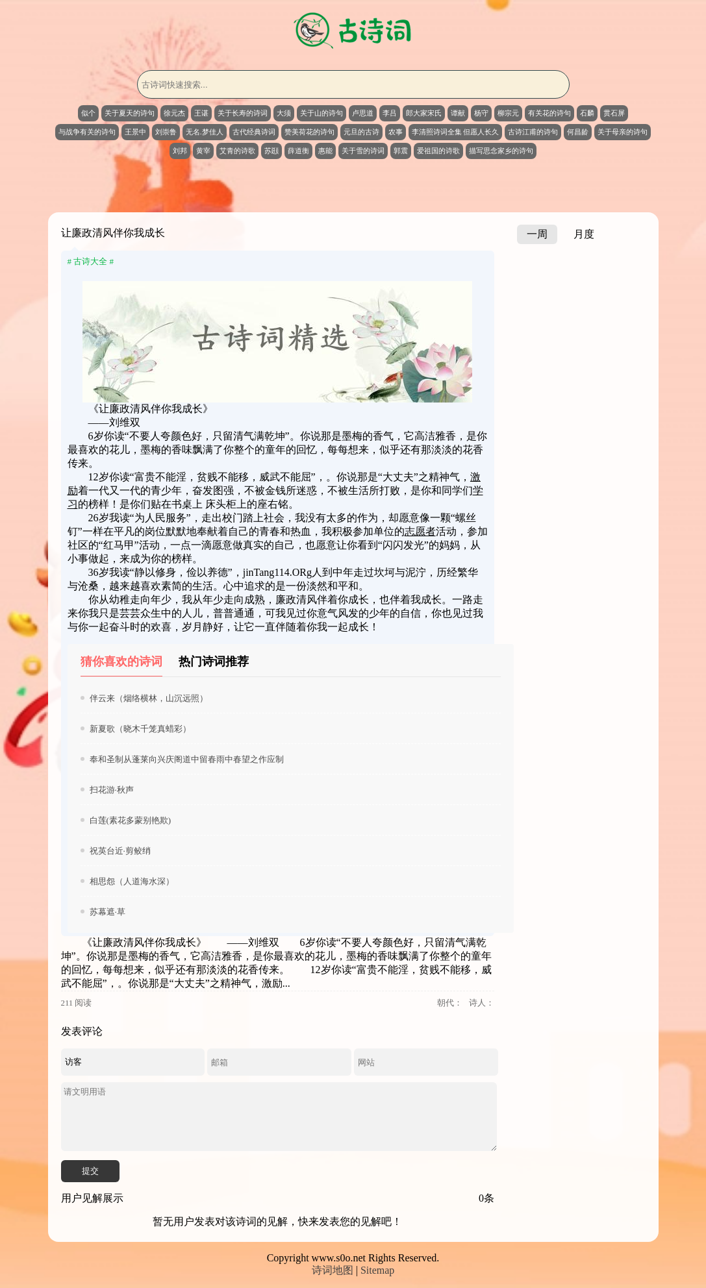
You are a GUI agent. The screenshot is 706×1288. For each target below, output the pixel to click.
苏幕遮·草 (107, 912)
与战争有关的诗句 (87, 132)
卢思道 (362, 113)
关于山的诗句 (321, 113)
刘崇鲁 (166, 132)
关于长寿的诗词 (243, 113)
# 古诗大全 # (91, 261)
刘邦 (180, 151)
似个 (88, 113)
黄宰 (203, 151)
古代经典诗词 (254, 132)
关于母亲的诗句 (623, 132)
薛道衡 (298, 151)
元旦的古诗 (361, 132)
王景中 (135, 132)
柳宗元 (508, 113)
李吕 (390, 113)
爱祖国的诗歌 (438, 151)
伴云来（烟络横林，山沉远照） (149, 698)
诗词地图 (332, 1270)
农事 (395, 132)
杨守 (481, 113)
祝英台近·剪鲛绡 (120, 851)
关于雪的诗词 (363, 151)
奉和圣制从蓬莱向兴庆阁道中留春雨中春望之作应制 (187, 759)
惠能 (325, 151)
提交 (90, 1171)
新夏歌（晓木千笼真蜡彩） (140, 729)
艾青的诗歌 (237, 151)
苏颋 (271, 151)
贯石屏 (614, 113)
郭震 (401, 151)
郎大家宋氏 (424, 113)
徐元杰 (174, 113)
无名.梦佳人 (204, 132)
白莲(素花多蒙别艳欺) (130, 820)
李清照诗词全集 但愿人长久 (455, 132)
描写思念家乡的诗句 (501, 151)
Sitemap (377, 1270)
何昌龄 (577, 132)
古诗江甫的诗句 (533, 132)
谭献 (458, 113)
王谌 (201, 113)
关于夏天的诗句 (130, 113)
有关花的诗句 (549, 113)
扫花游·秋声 (112, 790)
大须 (284, 113)
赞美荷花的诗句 (309, 132)
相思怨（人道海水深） (132, 881)
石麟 (587, 113)
